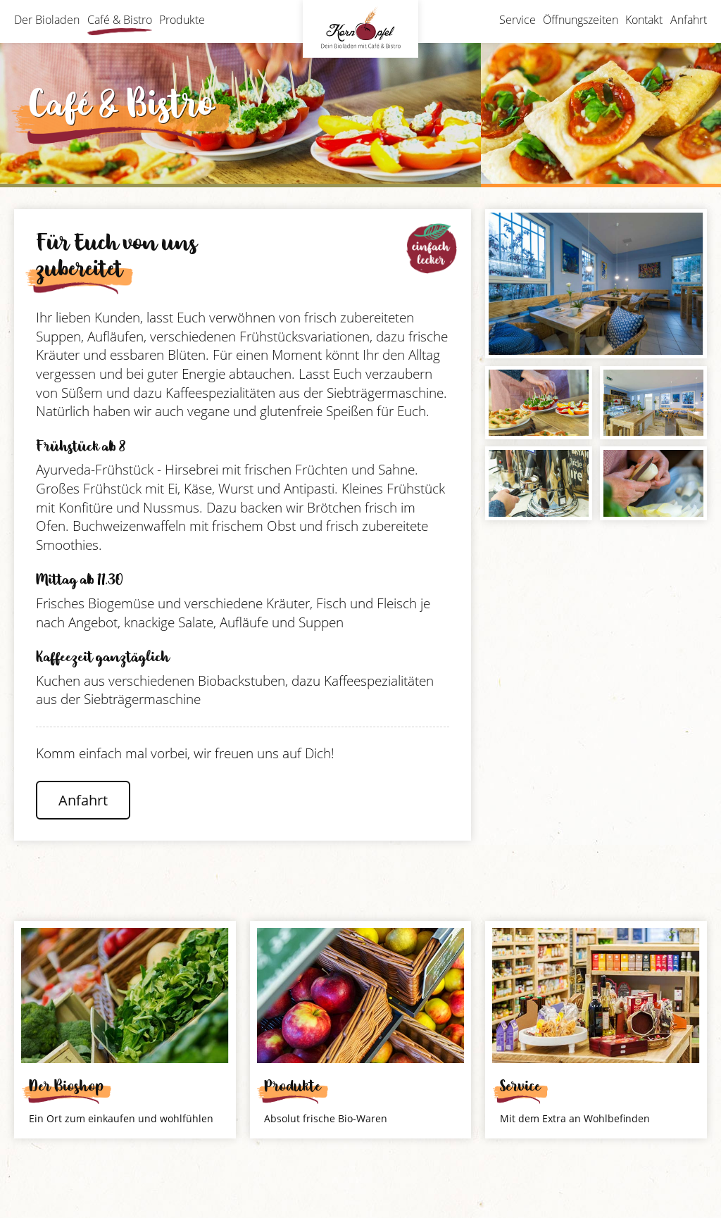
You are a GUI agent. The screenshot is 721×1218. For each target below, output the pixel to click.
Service (517, 19)
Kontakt (644, 19)
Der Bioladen (47, 19)
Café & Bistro (119, 19)
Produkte (182, 19)
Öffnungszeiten (580, 19)
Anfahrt (688, 19)
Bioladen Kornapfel (360, 29)
